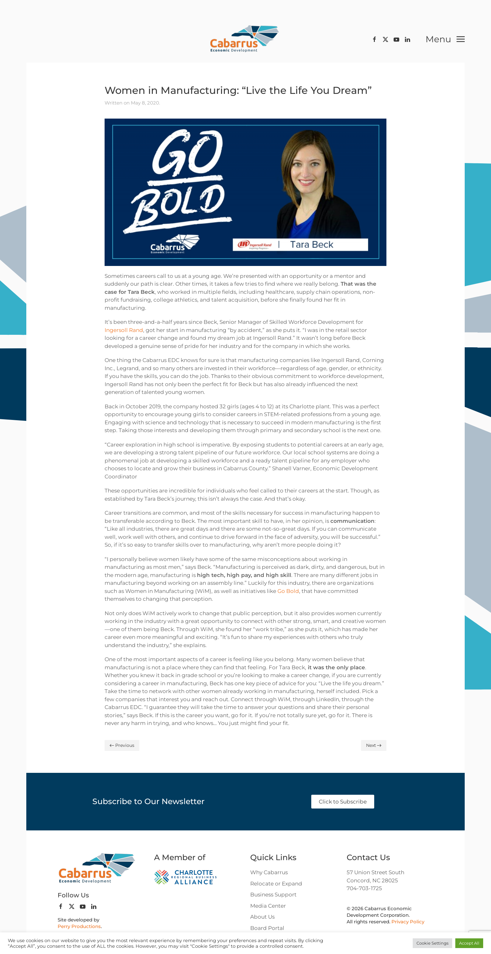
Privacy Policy (407, 922)
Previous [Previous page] (122, 745)
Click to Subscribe (343, 801)
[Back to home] (245, 39)
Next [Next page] (374, 745)
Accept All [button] (469, 943)
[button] (445, 39)
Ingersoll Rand (124, 330)
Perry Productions (79, 926)
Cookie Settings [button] (432, 943)
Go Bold (288, 591)
